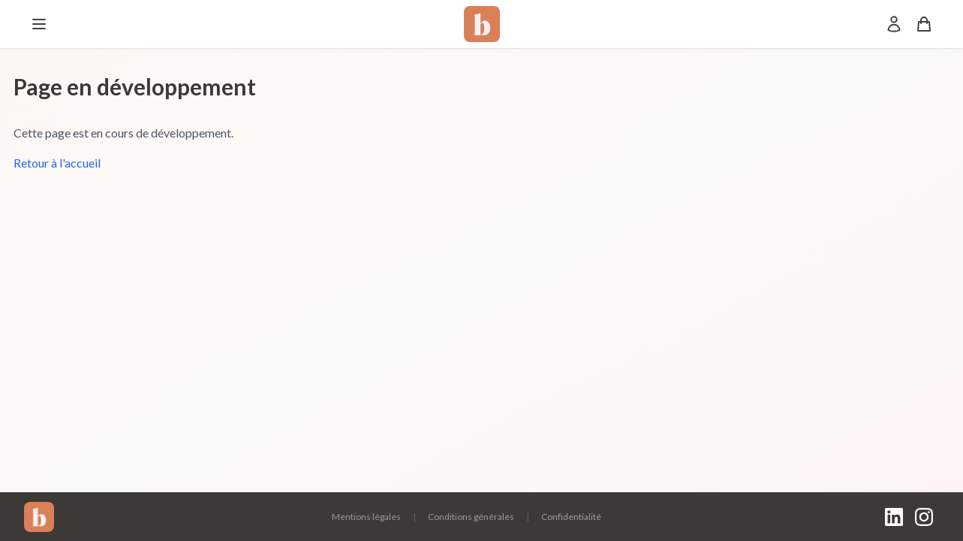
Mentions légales (366, 516)
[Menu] (39, 24)
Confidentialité (571, 516)
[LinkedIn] (894, 517)
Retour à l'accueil (57, 163)
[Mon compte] (894, 24)
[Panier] (924, 24)
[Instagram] (924, 517)
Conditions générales (471, 516)
